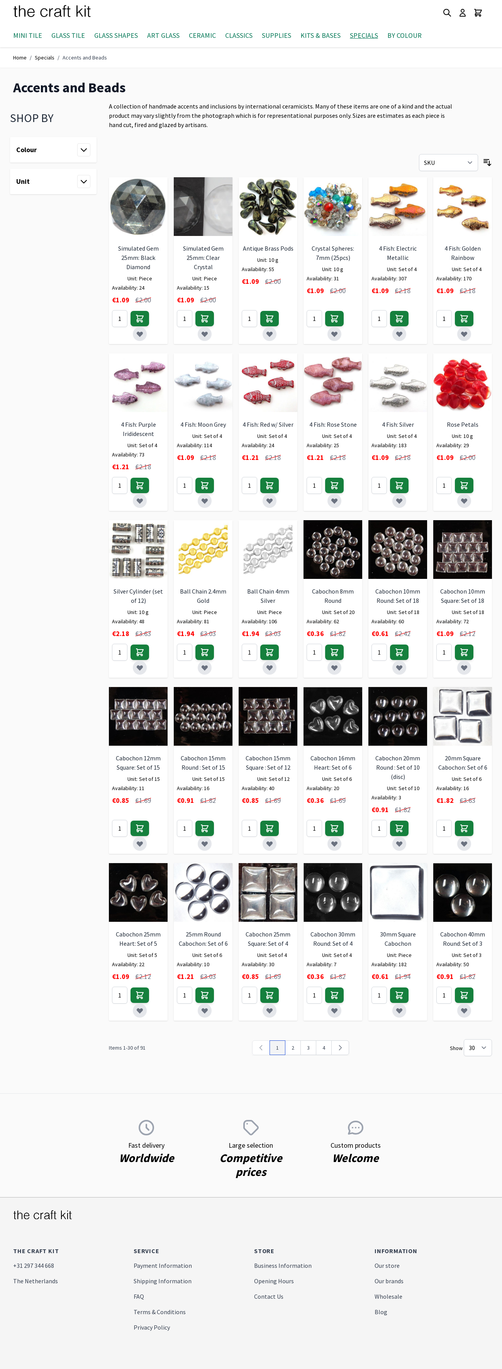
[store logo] (61, 13)
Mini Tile (27, 35)
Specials (364, 35)
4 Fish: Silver (398, 424)
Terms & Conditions (160, 1312)
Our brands (389, 1281)
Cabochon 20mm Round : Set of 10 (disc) (397, 767)
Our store (387, 1265)
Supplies (276, 35)
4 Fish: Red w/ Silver (268, 424)
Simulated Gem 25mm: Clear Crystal (203, 257)
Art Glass (163, 35)
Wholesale (388, 1296)
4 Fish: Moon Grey (203, 424)
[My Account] (462, 13)
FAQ (139, 1296)
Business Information (283, 1265)
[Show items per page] (478, 1047)
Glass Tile (68, 35)
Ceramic (202, 35)
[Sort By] (448, 162)
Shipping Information (163, 1281)
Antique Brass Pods (268, 248)
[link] (261, 1047)
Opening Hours (274, 1281)
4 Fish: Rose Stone (333, 424)
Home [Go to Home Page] (20, 57)
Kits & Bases (320, 35)
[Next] (340, 1047)
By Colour (404, 35)
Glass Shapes (116, 35)
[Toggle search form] (447, 13)
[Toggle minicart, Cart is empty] (478, 13)
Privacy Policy (152, 1327)
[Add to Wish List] (140, 334)
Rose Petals (462, 424)
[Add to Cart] (140, 318)
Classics (239, 35)
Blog (381, 1312)
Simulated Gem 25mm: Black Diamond (138, 257)
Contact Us (268, 1296)
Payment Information (163, 1265)
